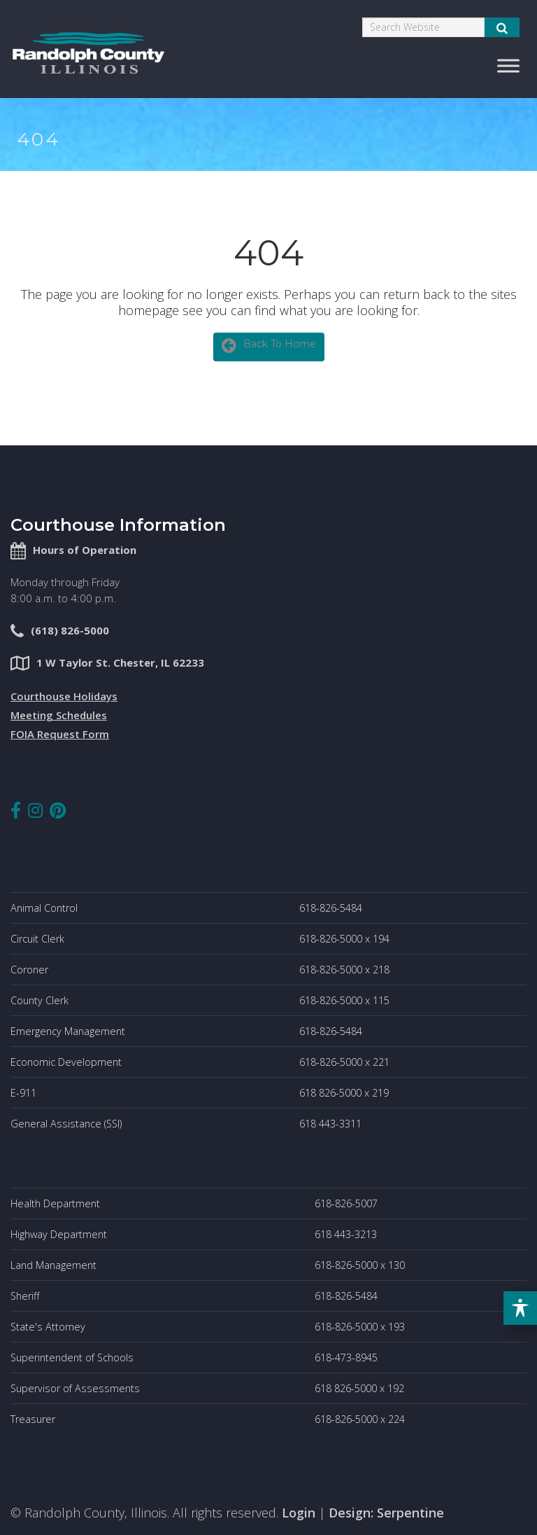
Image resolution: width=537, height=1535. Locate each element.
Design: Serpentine (386, 1512)
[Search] (423, 27)
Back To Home (269, 345)
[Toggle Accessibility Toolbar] (520, 1308)
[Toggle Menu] (508, 65)
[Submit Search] (502, 27)
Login (298, 1512)
